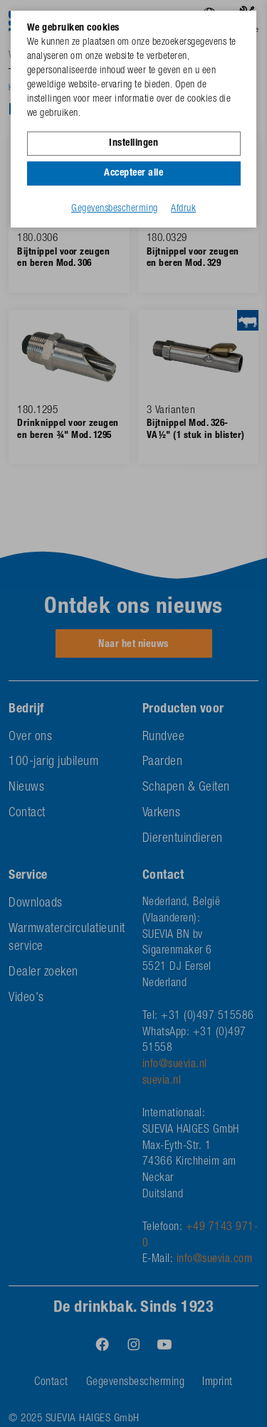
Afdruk (183, 209)
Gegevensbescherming (114, 209)
